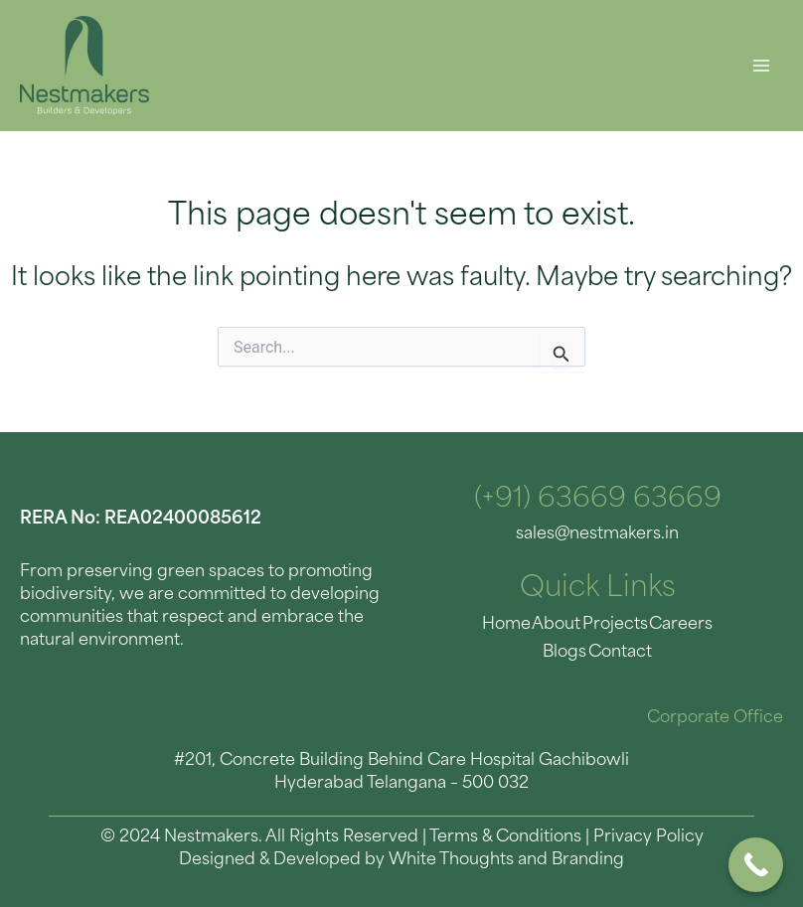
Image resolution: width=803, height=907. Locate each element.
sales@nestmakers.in (597, 533)
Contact (597, 651)
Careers (657, 624)
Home (486, 624)
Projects (592, 624)
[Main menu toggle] (760, 66)
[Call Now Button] (755, 864)
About (535, 624)
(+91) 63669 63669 (597, 500)
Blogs (710, 624)
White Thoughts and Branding (506, 857)
